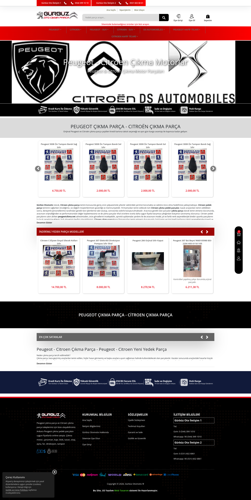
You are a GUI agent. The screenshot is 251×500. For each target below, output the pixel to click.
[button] (19, 65)
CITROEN (74, 30)
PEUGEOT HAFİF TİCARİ (155, 30)
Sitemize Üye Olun (91, 431)
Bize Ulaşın (139, 10)
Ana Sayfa (111, 10)
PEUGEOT (61, 30)
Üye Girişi (86, 437)
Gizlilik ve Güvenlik (137, 431)
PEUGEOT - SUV (91, 30)
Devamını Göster (44, 216)
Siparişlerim (124, 10)
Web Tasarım (121, 483)
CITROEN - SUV (110, 30)
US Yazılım (108, 483)
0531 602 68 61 (136, 3)
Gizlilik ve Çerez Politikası (17, 490)
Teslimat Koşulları (136, 419)
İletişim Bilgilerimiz (91, 419)
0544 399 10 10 (82, 3)
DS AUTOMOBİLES (131, 30)
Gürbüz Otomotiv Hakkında (95, 425)
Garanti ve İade (135, 425)
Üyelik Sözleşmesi (136, 413)
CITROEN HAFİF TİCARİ (182, 30)
